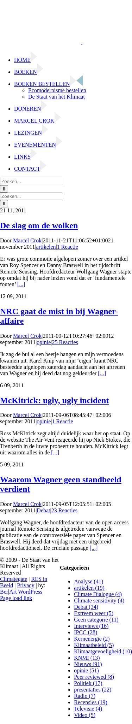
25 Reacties (65, 342)
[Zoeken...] (31, 181)
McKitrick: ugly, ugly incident (54, 400)
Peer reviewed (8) (94, 677)
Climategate (13, 579)
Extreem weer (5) (93, 613)
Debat (43, 510)
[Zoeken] (4, 189)
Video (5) (84, 715)
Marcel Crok (27, 240)
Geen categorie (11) (96, 620)
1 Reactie (67, 247)
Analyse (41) (88, 581)
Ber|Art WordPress (21, 592)
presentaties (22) (92, 690)
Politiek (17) (88, 683)
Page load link (16, 598)
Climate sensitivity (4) (99, 601)
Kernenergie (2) (91, 639)
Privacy (25, 585)
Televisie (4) (88, 709)
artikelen (46, 247)
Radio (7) (84, 696)
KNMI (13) (87, 658)
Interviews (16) (91, 626)
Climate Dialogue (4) (98, 594)
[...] (21, 284)
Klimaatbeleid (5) (94, 645)
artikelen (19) (89, 588)
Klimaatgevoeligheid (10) (103, 651)
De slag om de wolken (39, 225)
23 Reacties (64, 510)
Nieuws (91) (88, 664)
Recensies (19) (90, 702)
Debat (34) (86, 607)
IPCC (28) (85, 632)
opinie (44, 342)
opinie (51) (86, 670)
